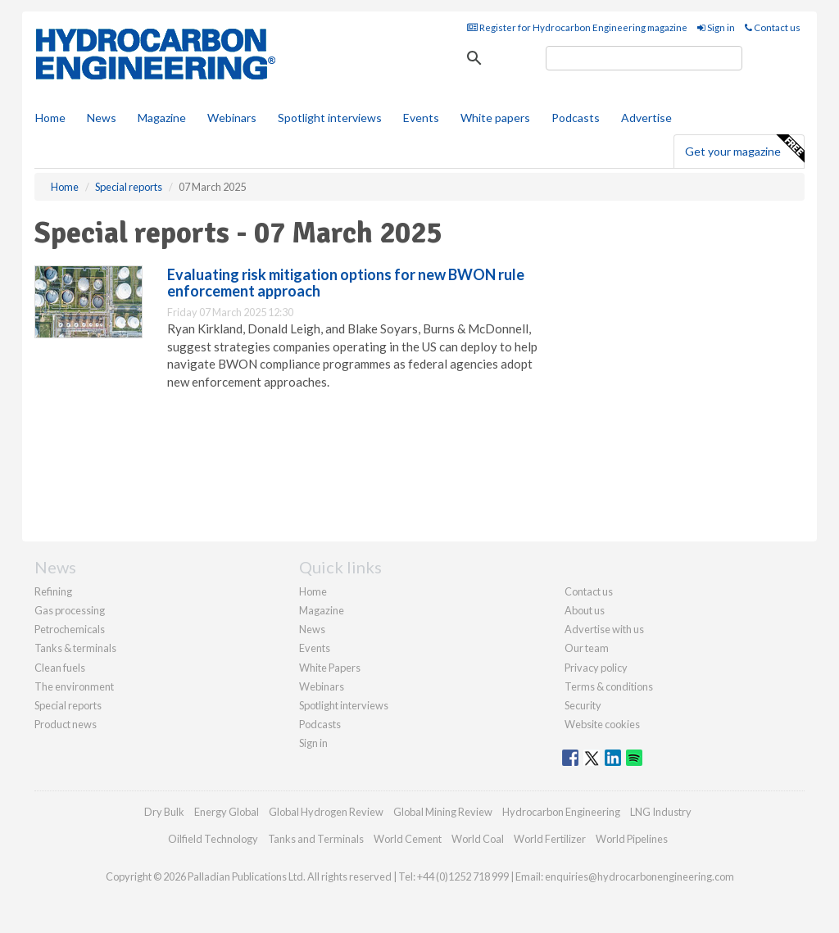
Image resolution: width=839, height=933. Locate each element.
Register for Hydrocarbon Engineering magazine (577, 27)
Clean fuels (59, 667)
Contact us (772, 27)
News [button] (101, 118)
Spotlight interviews (330, 118)
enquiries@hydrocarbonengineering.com (639, 876)
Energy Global (226, 811)
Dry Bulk (164, 811)
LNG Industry (661, 811)
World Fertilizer (550, 838)
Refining (53, 591)
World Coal (477, 838)
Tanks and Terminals (316, 838)
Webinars (231, 118)
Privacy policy (596, 667)
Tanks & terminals (75, 647)
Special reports (68, 705)
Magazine (162, 118)
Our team (587, 647)
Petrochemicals (69, 629)
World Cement (408, 838)
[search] (644, 58)
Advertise (646, 118)
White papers (495, 118)
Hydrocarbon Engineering (561, 811)
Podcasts (575, 118)
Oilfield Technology (213, 838)
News (312, 629)
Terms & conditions (609, 686)
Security (583, 705)
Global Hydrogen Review (326, 811)
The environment (74, 686)
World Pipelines (632, 838)
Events (421, 118)
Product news (65, 724)
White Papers (330, 667)
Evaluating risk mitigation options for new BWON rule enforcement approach (345, 282)
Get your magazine (744, 149)
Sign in (716, 27)
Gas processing (69, 610)
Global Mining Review (442, 811)
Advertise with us (604, 629)
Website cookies (602, 724)
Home (50, 118)
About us (585, 610)
